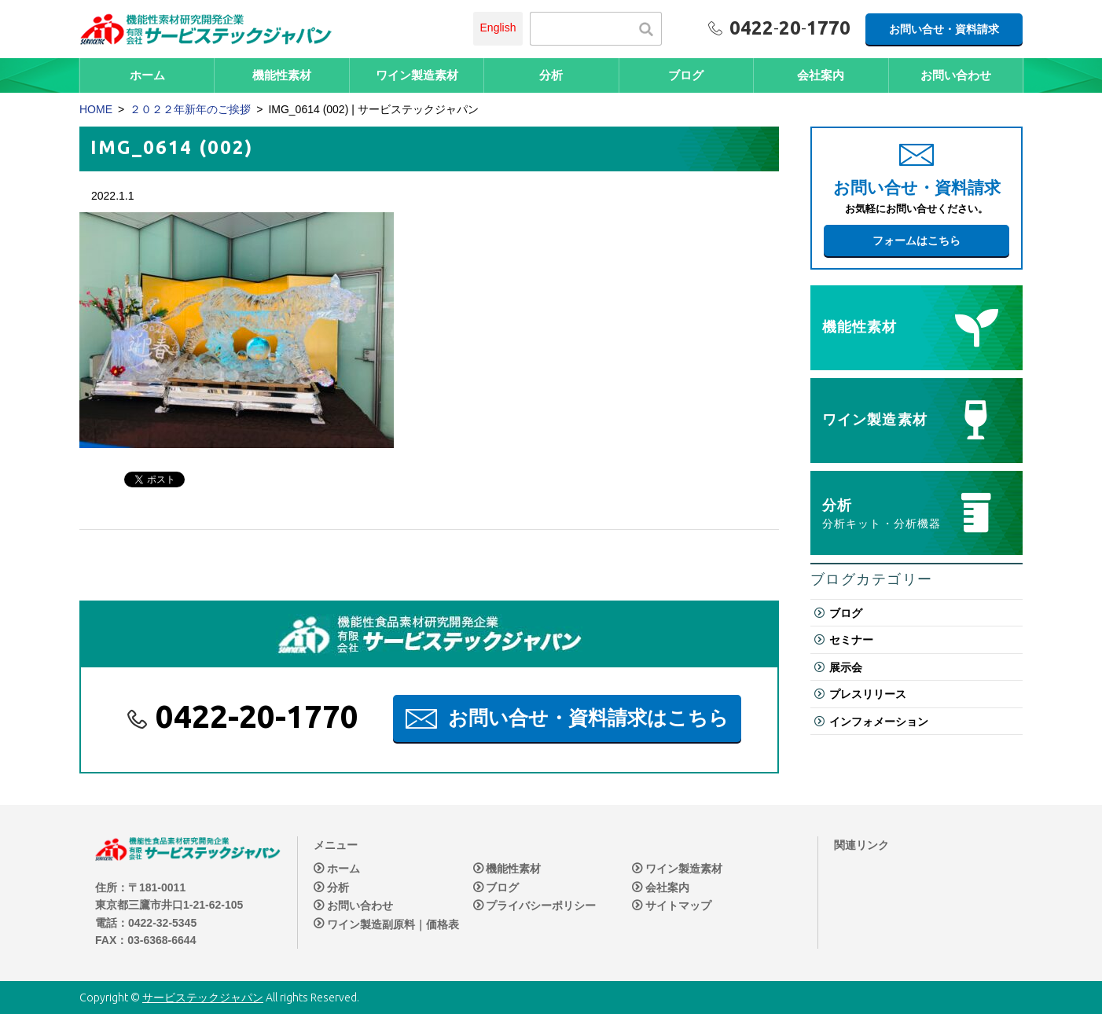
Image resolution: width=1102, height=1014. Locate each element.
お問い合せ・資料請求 (944, 29)
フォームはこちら (916, 240)
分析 (551, 75)
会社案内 (820, 75)
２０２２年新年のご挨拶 (190, 109)
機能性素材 (281, 75)
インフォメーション (878, 721)
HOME (95, 109)
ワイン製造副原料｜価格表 (393, 924)
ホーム (147, 75)
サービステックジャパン (202, 997)
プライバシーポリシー (541, 905)
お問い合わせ (955, 75)
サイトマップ (678, 905)
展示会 (845, 667)
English (498, 27)
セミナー (851, 640)
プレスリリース (867, 694)
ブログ (685, 75)
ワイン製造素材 (417, 75)
